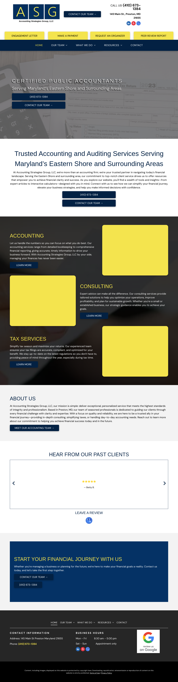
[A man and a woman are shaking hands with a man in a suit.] (139, 351)
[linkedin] (129, 23)
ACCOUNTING (27, 236)
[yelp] (133, 23)
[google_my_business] (138, 23)
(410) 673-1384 (132, 7)
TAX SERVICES (28, 339)
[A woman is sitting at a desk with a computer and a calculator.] (39, 301)
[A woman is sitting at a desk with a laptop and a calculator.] (139, 250)
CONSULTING (96, 286)
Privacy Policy (106, 673)
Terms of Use (95, 673)
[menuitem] (39, 45)
